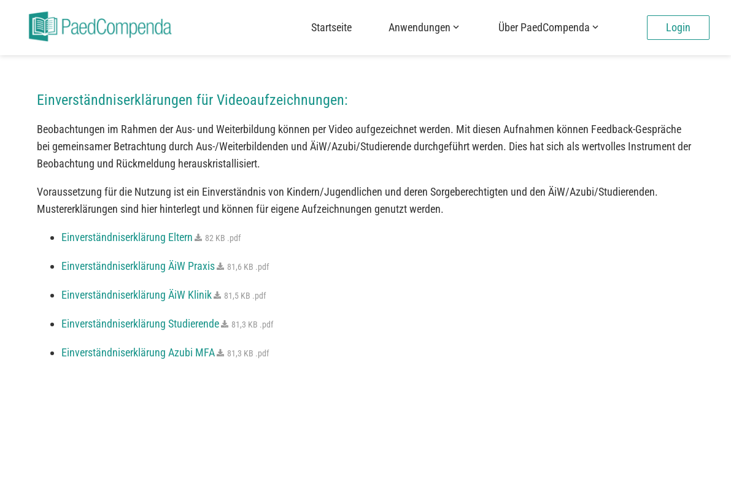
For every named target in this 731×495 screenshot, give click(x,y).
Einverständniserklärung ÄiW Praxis (165, 265)
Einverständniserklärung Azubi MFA (165, 352)
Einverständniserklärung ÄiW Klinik (163, 294)
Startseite (331, 27)
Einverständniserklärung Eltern (151, 237)
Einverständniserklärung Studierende (167, 323)
